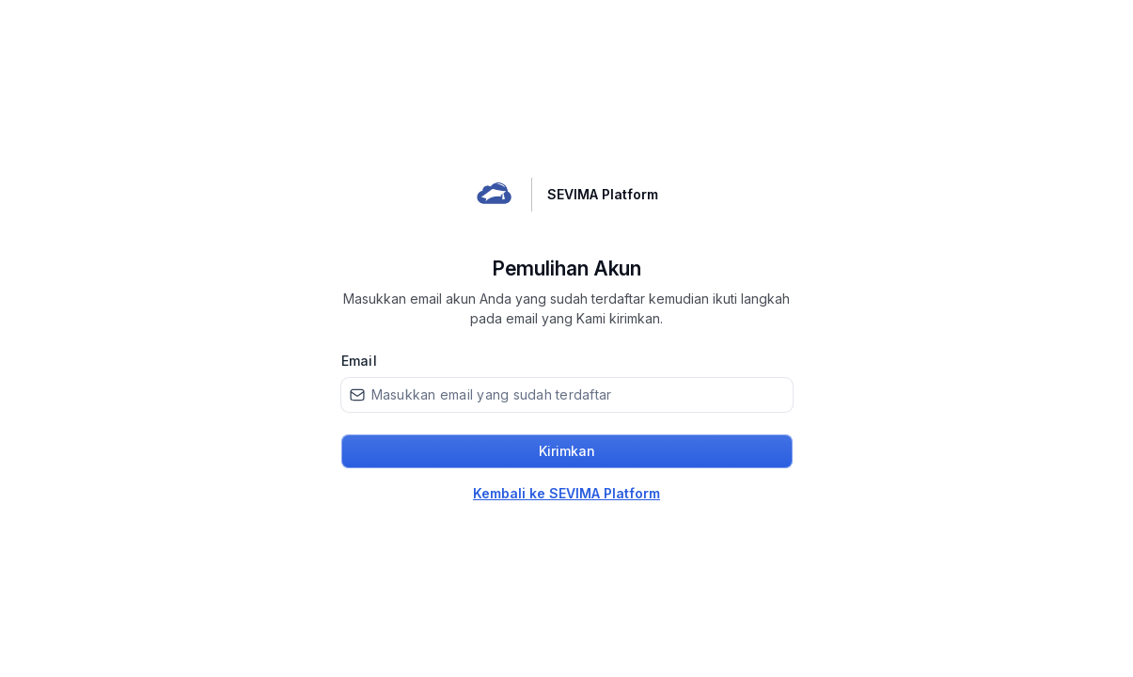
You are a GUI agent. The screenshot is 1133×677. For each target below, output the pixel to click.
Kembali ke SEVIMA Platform (566, 493)
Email (359, 361)
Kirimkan (567, 451)
